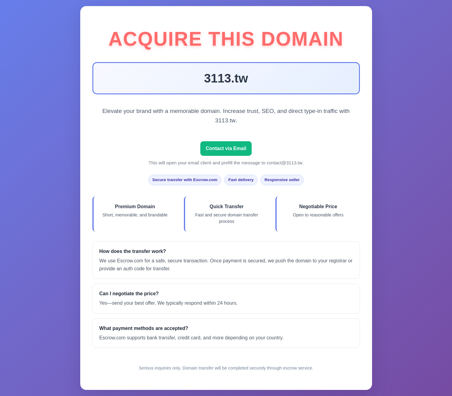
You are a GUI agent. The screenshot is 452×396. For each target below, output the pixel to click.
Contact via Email (226, 148)
